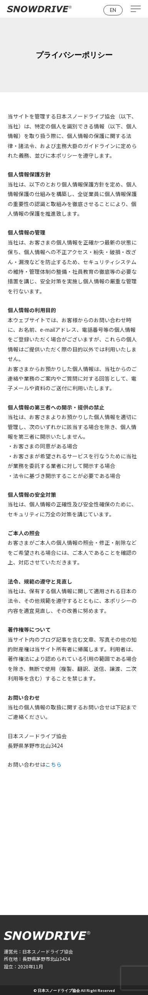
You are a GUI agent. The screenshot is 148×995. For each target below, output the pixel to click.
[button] (113, 10)
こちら (53, 764)
